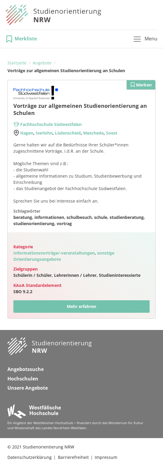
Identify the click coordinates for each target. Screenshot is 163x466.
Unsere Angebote (27, 388)
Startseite (16, 63)
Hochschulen (22, 378)
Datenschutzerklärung (29, 457)
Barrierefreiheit (73, 457)
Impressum (106, 457)
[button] (23, 39)
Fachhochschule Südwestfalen (51, 124)
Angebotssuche (25, 369)
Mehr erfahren (81, 306)
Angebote (42, 63)
